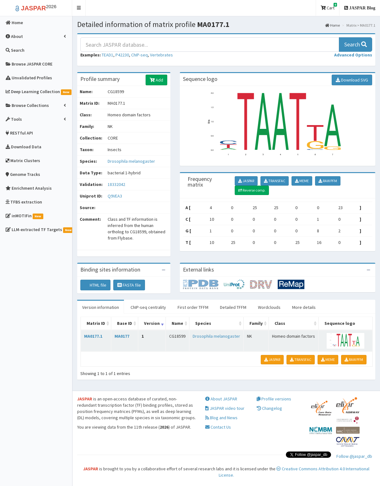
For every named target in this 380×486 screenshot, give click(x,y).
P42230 (122, 55)
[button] (79, 8)
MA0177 (122, 336)
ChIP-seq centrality (148, 307)
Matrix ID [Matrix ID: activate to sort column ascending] (96, 323)
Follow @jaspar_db (354, 456)
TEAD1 (107, 55)
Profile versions (274, 399)
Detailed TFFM (233, 307)
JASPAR (246, 180)
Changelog (269, 408)
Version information (100, 307)
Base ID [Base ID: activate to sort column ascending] (124, 323)
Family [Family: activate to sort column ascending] (256, 323)
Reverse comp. (251, 190)
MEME (302, 180)
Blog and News (221, 417)
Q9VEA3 (115, 196)
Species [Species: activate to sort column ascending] (203, 323)
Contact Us (218, 427)
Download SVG (352, 80)
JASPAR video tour (224, 408)
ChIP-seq (139, 55)
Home (332, 25)
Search (355, 44)
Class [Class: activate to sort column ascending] (280, 323)
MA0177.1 (93, 336)
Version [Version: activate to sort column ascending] (152, 323)
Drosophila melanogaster (131, 161)
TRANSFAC (274, 180)
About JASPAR (221, 399)
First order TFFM (193, 307)
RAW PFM (327, 180)
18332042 (116, 184)
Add (156, 80)
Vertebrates (161, 55)
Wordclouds (269, 307)
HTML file (95, 285)
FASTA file (129, 285)
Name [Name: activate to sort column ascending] (177, 323)
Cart (329, 7)
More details (304, 307)
